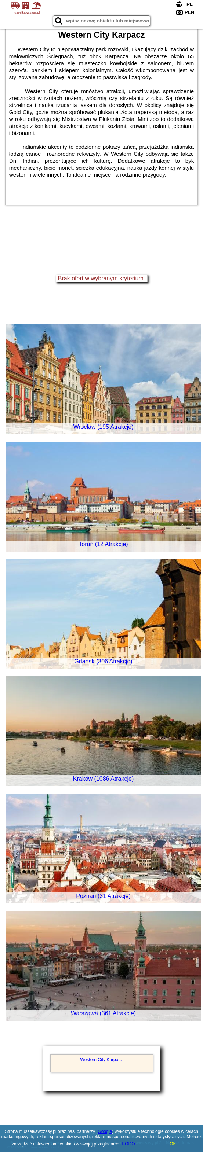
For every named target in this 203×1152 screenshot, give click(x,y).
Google (105, 1131)
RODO (128, 1144)
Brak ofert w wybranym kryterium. (101, 278)
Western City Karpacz (101, 1059)
